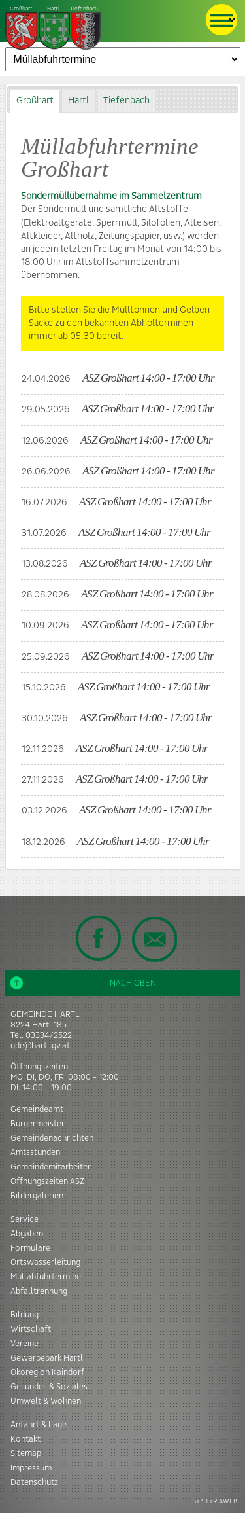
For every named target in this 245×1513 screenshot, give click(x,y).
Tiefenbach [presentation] (126, 101)
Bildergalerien (36, 1195)
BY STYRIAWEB (214, 1501)
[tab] (34, 101)
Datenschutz (34, 1482)
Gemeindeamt (36, 1109)
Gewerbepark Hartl (46, 1358)
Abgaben (26, 1233)
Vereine (24, 1343)
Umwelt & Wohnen (45, 1401)
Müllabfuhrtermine (45, 1277)
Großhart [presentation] (35, 101)
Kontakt (25, 1439)
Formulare (30, 1248)
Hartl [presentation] (78, 101)
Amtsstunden (35, 1152)
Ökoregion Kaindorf (47, 1372)
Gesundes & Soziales (49, 1386)
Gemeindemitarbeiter (50, 1167)
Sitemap (25, 1453)
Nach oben (83, 982)
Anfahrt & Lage (38, 1424)
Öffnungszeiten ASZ (47, 1181)
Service (24, 1219)
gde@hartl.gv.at (40, 1046)
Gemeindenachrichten (51, 1138)
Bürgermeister (37, 1123)
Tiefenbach (53, 28)
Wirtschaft (30, 1329)
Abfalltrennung (38, 1291)
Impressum (31, 1468)
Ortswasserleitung (45, 1262)
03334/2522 (48, 1035)
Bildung (24, 1314)
